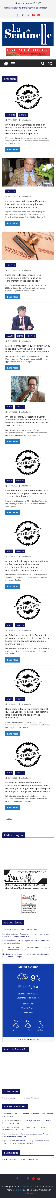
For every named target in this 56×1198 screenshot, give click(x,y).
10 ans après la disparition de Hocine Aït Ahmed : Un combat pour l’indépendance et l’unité (26, 948)
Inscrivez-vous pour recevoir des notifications (20, 1098)
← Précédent (7, 819)
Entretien (23, 115)
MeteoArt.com (33, 1039)
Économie (11, 115)
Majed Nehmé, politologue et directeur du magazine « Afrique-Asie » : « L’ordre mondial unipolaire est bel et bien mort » (27, 348)
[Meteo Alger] (28, 1021)
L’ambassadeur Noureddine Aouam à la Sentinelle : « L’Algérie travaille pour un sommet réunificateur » (26, 493)
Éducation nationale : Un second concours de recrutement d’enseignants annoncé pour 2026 (25, 935)
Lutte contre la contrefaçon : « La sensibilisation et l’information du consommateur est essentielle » (23, 277)
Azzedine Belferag (9, 1114)
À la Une (10, 336)
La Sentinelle (26, 120)
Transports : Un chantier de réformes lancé (19, 929)
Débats (20, 336)
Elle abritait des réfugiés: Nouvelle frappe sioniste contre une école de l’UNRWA (25, 1141)
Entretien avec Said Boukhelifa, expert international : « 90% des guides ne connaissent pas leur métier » (25, 204)
